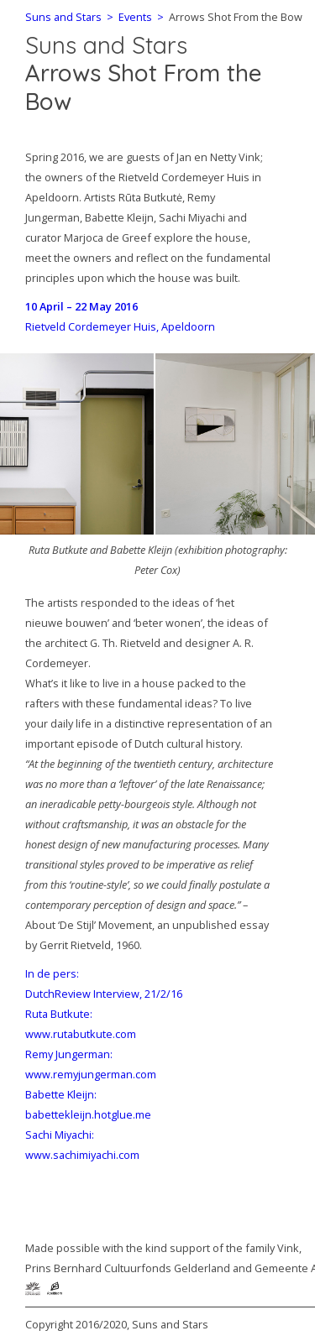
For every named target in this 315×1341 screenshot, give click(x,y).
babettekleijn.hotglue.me (88, 1114)
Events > (138, 16)
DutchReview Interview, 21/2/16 (103, 993)
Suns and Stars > (69, 16)
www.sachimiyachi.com (82, 1154)
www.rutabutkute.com (80, 1033)
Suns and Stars (106, 45)
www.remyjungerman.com (90, 1074)
